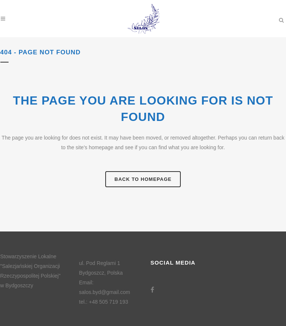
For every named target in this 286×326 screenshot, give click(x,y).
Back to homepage (143, 179)
